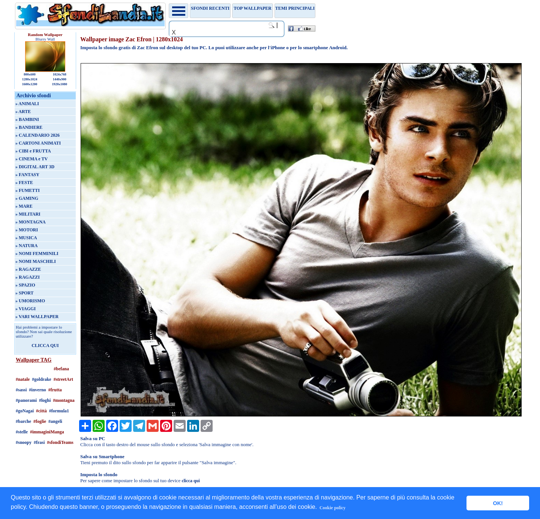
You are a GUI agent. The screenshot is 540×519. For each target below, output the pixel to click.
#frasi (39, 442)
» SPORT (24, 293)
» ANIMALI (27, 103)
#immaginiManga (47, 432)
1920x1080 (60, 84)
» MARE (24, 206)
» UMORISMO (30, 300)
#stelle (22, 432)
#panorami (26, 400)
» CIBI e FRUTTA (33, 151)
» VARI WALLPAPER (36, 316)
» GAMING (26, 198)
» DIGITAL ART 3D (34, 166)
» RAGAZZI (27, 277)
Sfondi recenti (210, 8)
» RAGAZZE (28, 269)
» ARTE (23, 111)
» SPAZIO (25, 285)
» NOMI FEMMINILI (36, 253)
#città (41, 410)
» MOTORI (26, 229)
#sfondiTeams (60, 442)
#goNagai (25, 410)
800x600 (30, 74)
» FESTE (24, 182)
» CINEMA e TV (31, 158)
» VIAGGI (25, 308)
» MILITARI (27, 214)
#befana (61, 368)
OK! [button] (497, 503)
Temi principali (295, 8)
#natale (23, 379)
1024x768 (59, 74)
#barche (23, 421)
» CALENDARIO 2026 (37, 135)
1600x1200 (30, 84)
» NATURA (26, 245)
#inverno (37, 389)
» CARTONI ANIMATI (38, 143)
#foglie (39, 421)
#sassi (21, 389)
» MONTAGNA (30, 222)
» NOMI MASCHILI (35, 261)
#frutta (55, 389)
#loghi (45, 400)
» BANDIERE (28, 127)
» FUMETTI (27, 190)
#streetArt (63, 379)
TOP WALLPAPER (253, 8)
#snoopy (24, 442)
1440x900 (59, 79)
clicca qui (191, 480)
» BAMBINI (27, 119)
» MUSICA (26, 237)
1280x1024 (30, 79)
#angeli (55, 421)
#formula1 (59, 410)
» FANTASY (27, 174)
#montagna (63, 400)
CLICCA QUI (45, 345)
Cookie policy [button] (333, 507)
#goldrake (41, 379)
